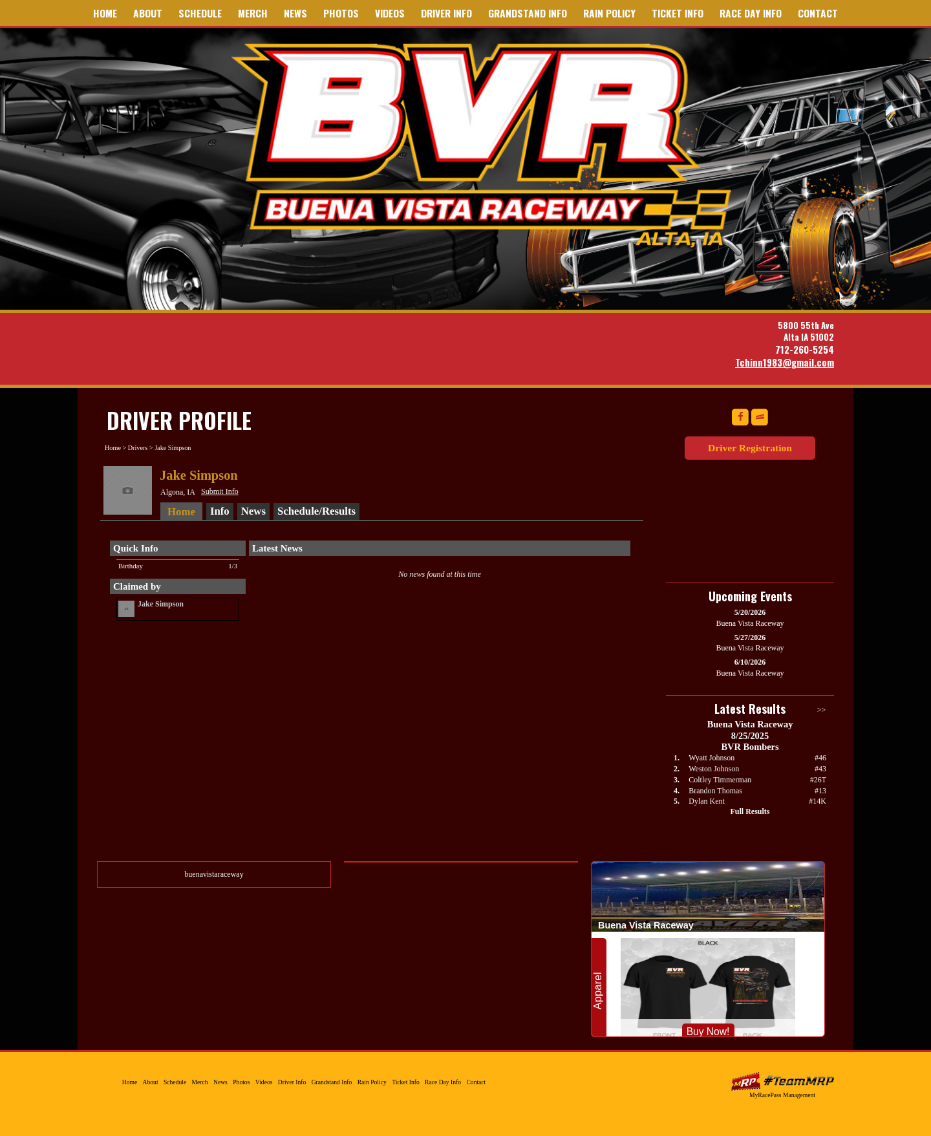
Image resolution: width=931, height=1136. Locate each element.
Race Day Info (751, 13)
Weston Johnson (714, 768)
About (147, 13)
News (295, 13)
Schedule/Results (316, 511)
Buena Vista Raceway (486, 144)
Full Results (749, 811)
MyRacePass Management (782, 1094)
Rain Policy (609, 13)
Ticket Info (677, 13)
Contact (818, 13)
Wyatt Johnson (711, 757)
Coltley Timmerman (720, 779)
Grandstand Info (527, 13)
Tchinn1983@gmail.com (784, 362)
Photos (341, 13)
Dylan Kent (707, 801)
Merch (253, 13)
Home (105, 13)
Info (220, 511)
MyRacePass (782, 1081)
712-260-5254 (804, 349)
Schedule (200, 13)
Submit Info (220, 491)
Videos (390, 13)
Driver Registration (750, 447)
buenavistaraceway (213, 874)
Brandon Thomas (715, 790)
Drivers (138, 447)
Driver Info (446, 13)
